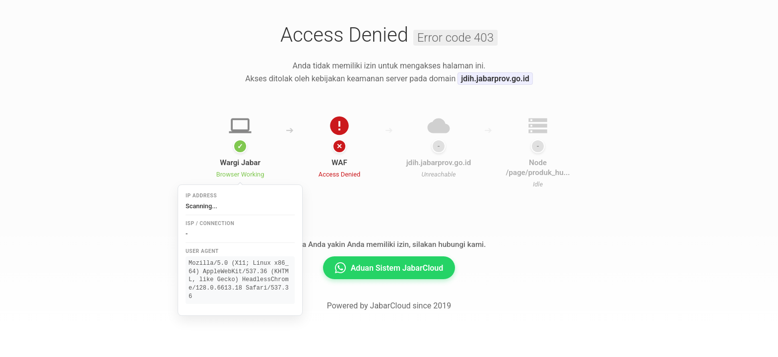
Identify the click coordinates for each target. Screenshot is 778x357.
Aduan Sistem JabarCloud (389, 267)
